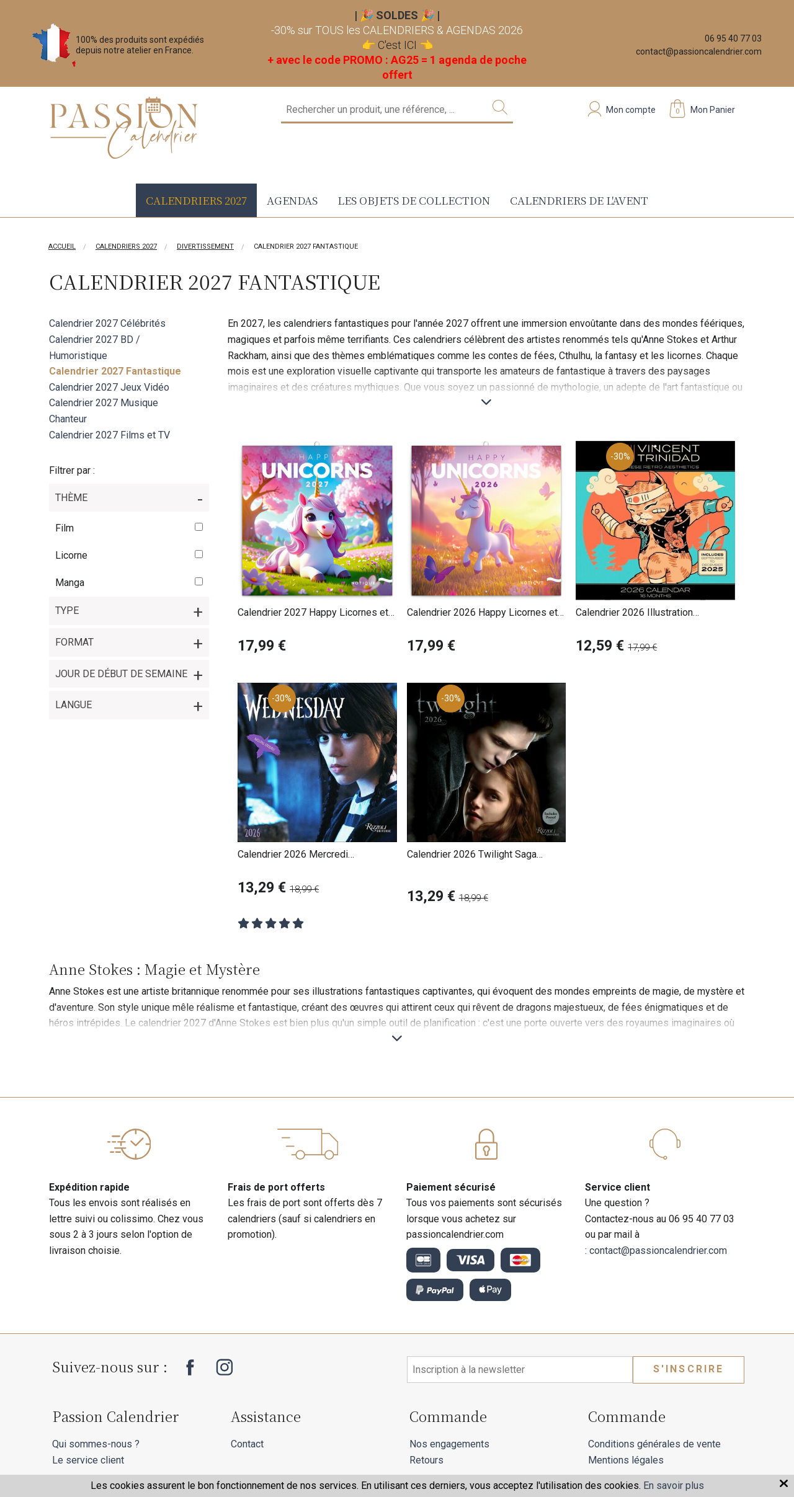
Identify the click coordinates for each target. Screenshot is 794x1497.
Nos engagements (449, 1444)
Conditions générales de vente (654, 1444)
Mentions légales (626, 1460)
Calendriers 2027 (196, 200)
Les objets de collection (413, 200)
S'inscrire (689, 1369)
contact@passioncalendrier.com (699, 51)
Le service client (88, 1460)
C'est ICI (397, 44)
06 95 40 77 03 (733, 38)
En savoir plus (673, 1485)
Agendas (292, 200)
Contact (247, 1444)
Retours (426, 1460)
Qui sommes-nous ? (96, 1444)
